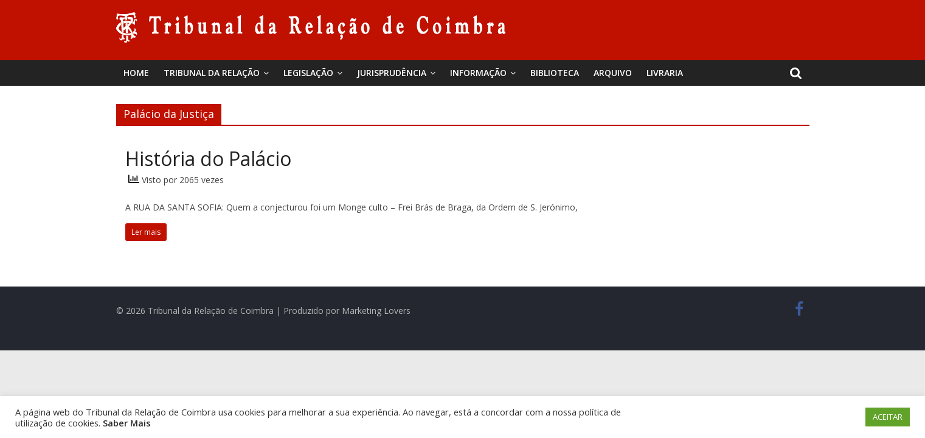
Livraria (664, 72)
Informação (478, 72)
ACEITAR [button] (887, 416)
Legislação (308, 72)
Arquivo (613, 72)
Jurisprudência (391, 72)
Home (136, 72)
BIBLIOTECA (554, 72)
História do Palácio (208, 158)
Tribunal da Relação (212, 72)
